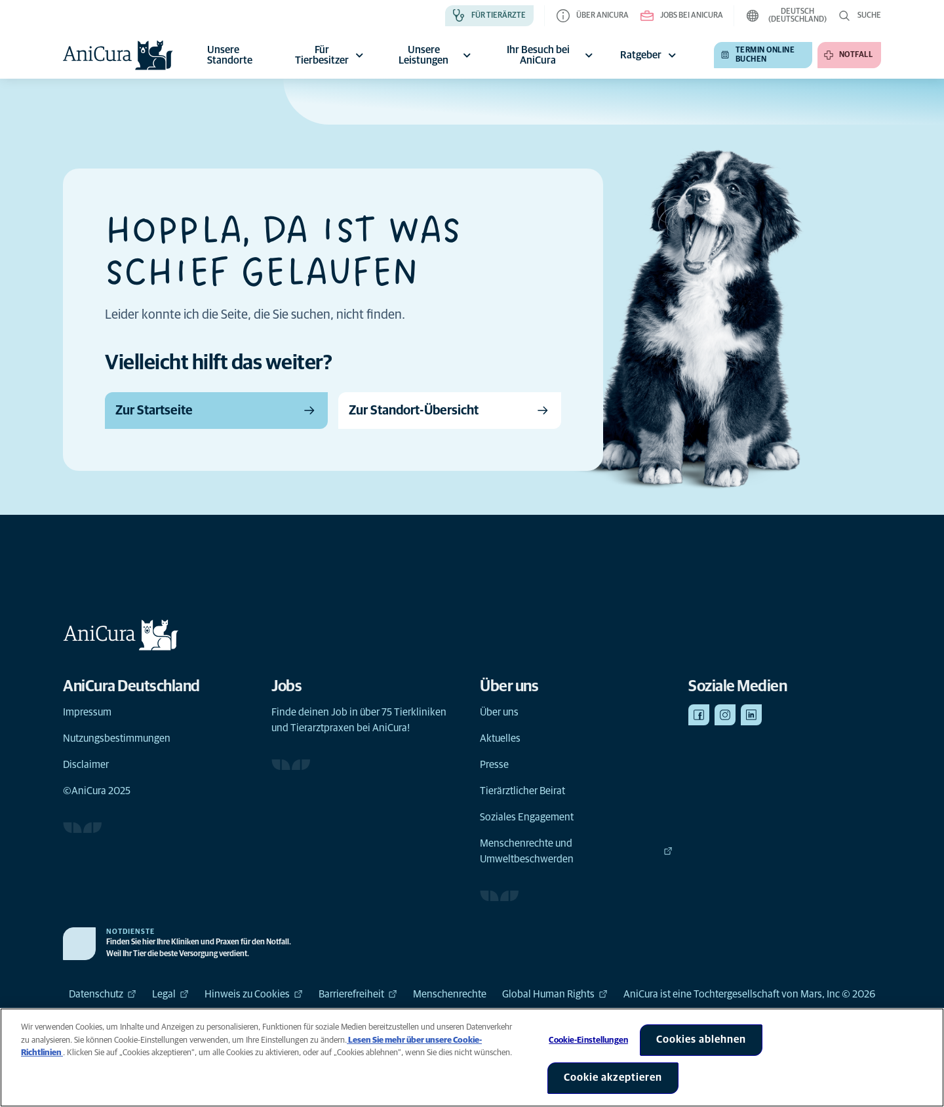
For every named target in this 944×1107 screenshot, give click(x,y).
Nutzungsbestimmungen (116, 738)
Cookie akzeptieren (613, 1077)
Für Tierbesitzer (331, 55)
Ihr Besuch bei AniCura (552, 55)
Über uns (499, 712)
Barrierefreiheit (358, 994)
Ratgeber (650, 55)
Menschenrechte (449, 994)
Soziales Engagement (527, 817)
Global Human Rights (555, 994)
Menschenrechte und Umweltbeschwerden (576, 851)
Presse (494, 764)
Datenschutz (102, 994)
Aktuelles (500, 738)
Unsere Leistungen (437, 55)
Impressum (87, 712)
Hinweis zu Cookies (254, 994)
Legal (170, 994)
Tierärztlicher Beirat (522, 791)
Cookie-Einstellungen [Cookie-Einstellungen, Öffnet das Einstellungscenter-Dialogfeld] (588, 1040)
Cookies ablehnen (701, 1039)
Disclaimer (86, 764)
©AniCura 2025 (96, 791)
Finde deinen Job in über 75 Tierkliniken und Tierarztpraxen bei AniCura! (358, 720)
